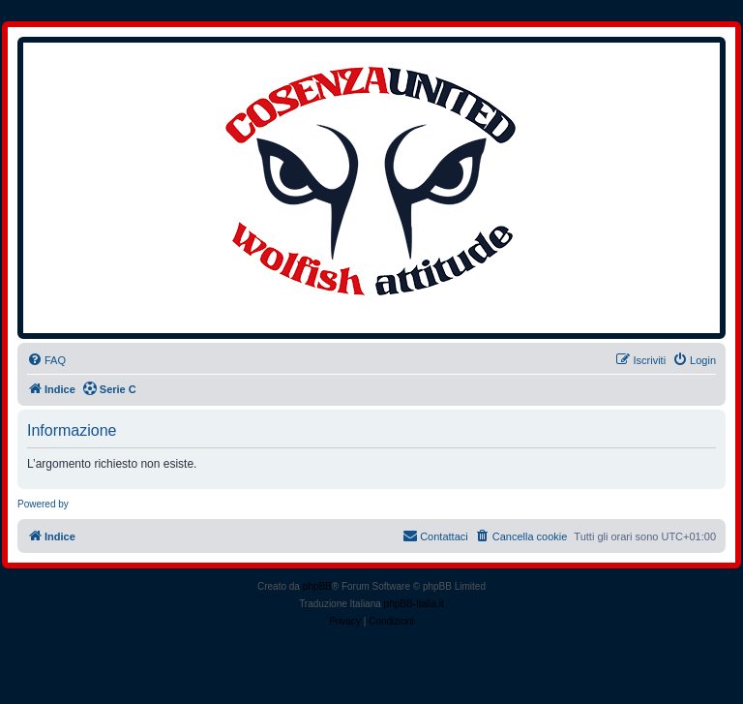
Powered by (43, 504)
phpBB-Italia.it (414, 603)
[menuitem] (46, 360)
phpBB (317, 586)
